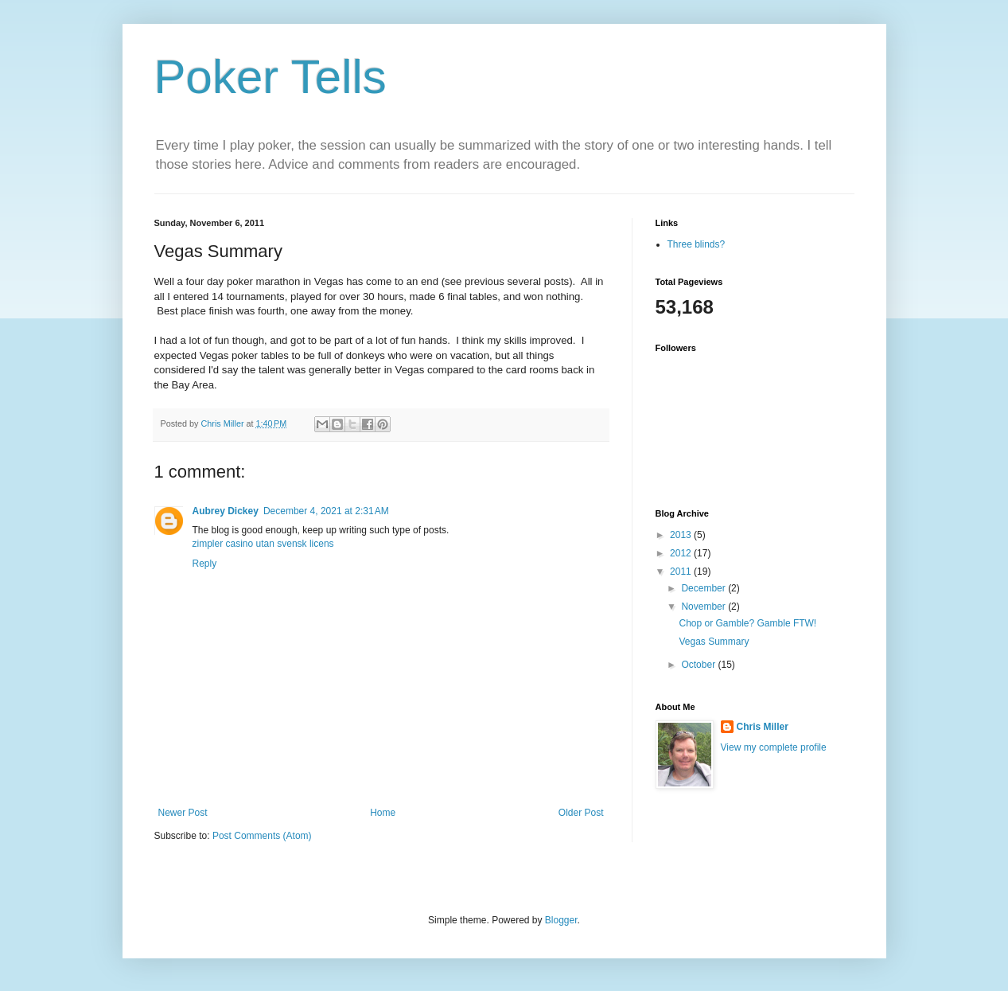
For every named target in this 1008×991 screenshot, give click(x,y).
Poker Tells (270, 76)
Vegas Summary (714, 641)
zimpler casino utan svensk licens (263, 543)
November (704, 606)
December (704, 588)
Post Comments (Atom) (262, 835)
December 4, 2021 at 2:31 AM (326, 511)
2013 (682, 534)
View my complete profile (774, 747)
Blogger (561, 920)
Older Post (581, 812)
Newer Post (183, 812)
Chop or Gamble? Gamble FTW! (747, 623)
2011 (682, 571)
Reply (205, 563)
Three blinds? (696, 244)
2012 (682, 553)
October (699, 664)
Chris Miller (762, 726)
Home (382, 812)
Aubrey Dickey (226, 511)
